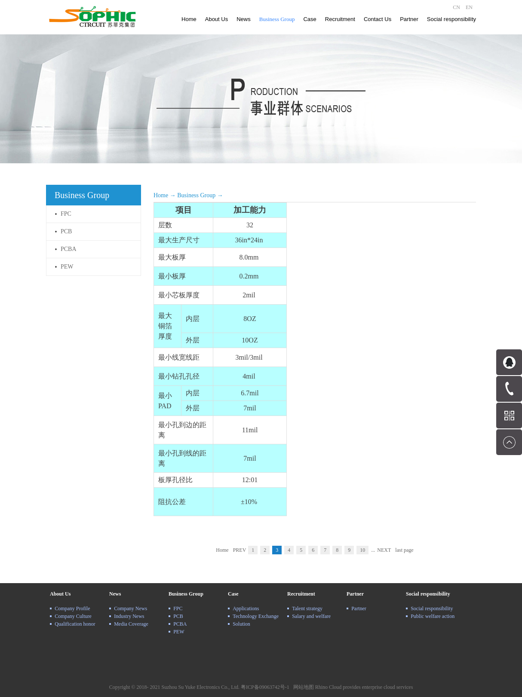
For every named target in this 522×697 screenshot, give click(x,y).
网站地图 (302, 687)
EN (469, 7)
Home (189, 19)
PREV (239, 550)
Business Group (196, 195)
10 (362, 550)
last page (404, 550)
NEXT (384, 550)
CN (456, 7)
